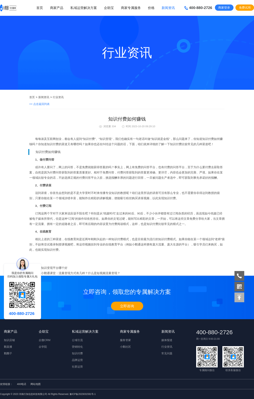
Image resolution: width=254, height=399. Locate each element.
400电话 (21, 384)
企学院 (43, 346)
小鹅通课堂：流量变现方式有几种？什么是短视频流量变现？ (80, 273)
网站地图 (35, 384)
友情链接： (6, 384)
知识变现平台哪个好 (54, 267)
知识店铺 (9, 340)
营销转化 (77, 346)
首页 (39, 8)
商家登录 (224, 7)
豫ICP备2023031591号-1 (83, 394)
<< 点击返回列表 (39, 104)
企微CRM (44, 340)
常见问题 (166, 353)
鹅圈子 (8, 353)
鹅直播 (8, 346)
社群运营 (77, 366)
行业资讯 (58, 97)
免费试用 (245, 7)
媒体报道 (166, 340)
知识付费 (77, 353)
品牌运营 (77, 360)
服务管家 (125, 340)
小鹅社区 (125, 346)
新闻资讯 (43, 97)
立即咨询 (127, 306)
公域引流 (77, 340)
